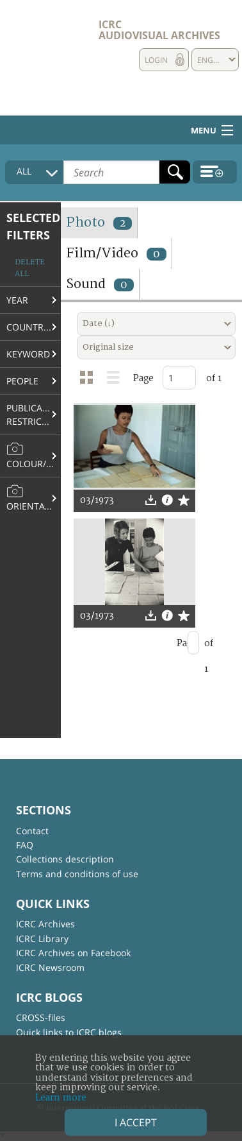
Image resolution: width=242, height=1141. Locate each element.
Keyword (28, 354)
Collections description (65, 859)
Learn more (60, 1097)
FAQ (24, 845)
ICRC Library (42, 938)
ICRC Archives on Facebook (73, 953)
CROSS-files (40, 1017)
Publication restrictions (33, 414)
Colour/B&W (33, 456)
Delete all (30, 268)
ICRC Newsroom (50, 967)
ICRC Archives (45, 924)
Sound (100, 284)
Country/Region (33, 327)
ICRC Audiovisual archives (159, 29)
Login (156, 60)
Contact (32, 831)
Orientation (33, 498)
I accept (136, 1122)
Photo (99, 222)
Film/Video (116, 253)
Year (17, 300)
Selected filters (33, 226)
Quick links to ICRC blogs (69, 1032)
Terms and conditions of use (77, 874)
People (22, 381)
